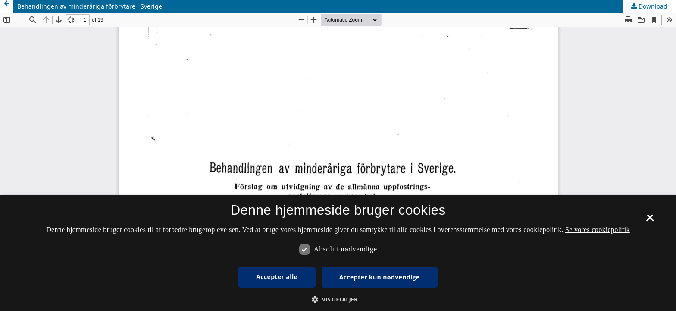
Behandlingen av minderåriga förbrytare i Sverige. (90, 6)
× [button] (650, 221)
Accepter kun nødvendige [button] (379, 277)
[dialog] (338, 253)
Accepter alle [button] (276, 277)
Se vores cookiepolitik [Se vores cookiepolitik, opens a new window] (597, 229)
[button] (337, 299)
